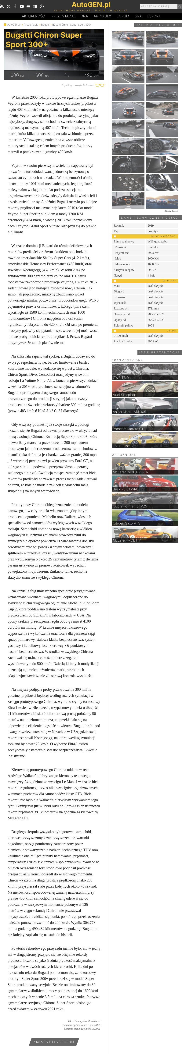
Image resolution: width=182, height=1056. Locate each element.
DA (84, 16)
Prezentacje (63, 16)
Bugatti (45, 24)
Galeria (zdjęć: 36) (158, 24)
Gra (138, 16)
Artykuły (102, 16)
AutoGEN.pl (14, 24)
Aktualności (34, 16)
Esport (153, 16)
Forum (123, 16)
